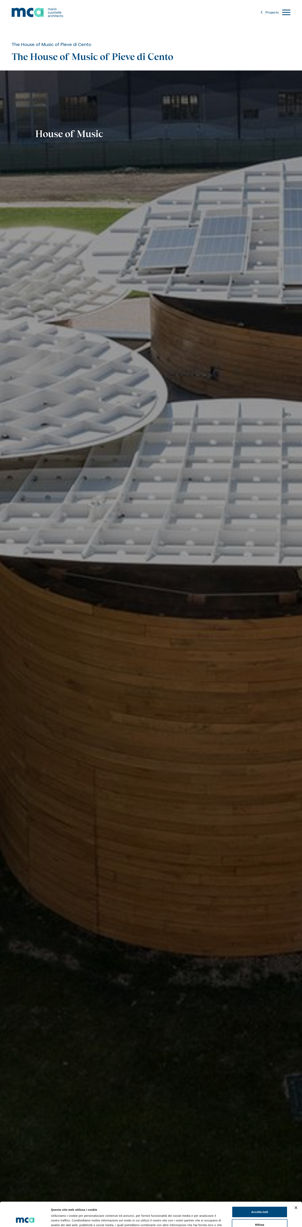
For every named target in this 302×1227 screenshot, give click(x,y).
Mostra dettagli (204, 1219)
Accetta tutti (259, 1189)
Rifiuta (259, 1201)
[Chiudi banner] (296, 1184)
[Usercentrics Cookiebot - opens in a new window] (25, 1219)
